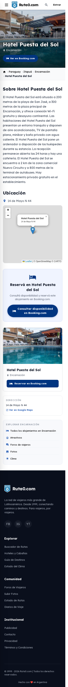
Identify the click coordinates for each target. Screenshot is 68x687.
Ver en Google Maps (19, 410)
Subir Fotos (11, 594)
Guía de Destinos (14, 559)
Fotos (11, 451)
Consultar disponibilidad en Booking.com (32, 311)
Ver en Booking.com (20, 58)
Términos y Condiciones (18, 647)
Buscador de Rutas (16, 546)
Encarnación (13, 50)
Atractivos (14, 437)
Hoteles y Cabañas (15, 553)
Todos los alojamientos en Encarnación (31, 430)
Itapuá (27, 71)
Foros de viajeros (18, 444)
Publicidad (10, 628)
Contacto (10, 634)
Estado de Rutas (14, 600)
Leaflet (27, 261)
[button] (32, 230)
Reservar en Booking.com (28, 383)
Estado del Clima (14, 566)
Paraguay (15, 71)
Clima (11, 458)
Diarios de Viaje (13, 607)
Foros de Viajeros (15, 587)
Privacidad (10, 641)
